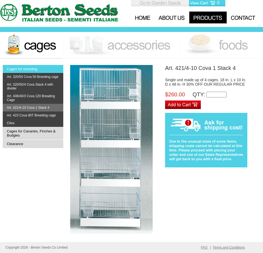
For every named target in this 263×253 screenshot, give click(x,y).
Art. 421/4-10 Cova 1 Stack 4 (28, 108)
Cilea (10, 123)
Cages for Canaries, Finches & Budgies (31, 133)
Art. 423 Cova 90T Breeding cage (31, 115)
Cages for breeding (22, 69)
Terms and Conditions (229, 247)
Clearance (15, 144)
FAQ (204, 247)
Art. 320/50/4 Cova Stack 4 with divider (30, 86)
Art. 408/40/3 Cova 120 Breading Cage (31, 98)
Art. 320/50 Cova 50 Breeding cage (32, 77)
